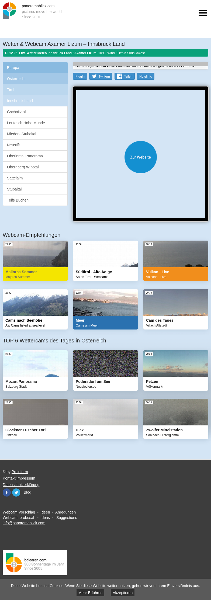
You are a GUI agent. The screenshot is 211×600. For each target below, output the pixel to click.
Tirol (10, 90)
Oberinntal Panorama (25, 156)
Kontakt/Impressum (19, 478)
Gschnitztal (16, 112)
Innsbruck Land (20, 101)
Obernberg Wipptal (23, 167)
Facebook (7, 492)
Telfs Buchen (18, 200)
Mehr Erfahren (90, 593)
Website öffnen (140, 157)
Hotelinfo (145, 76)
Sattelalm (15, 178)
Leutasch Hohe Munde (26, 123)
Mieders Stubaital (21, 134)
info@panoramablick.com (24, 523)
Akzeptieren (123, 593)
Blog (27, 492)
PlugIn (80, 76)
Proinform (20, 472)
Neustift (13, 145)
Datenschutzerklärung (21, 485)
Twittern (104, 76)
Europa (13, 67)
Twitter (16, 492)
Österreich (16, 79)
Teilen (128, 76)
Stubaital (14, 189)
